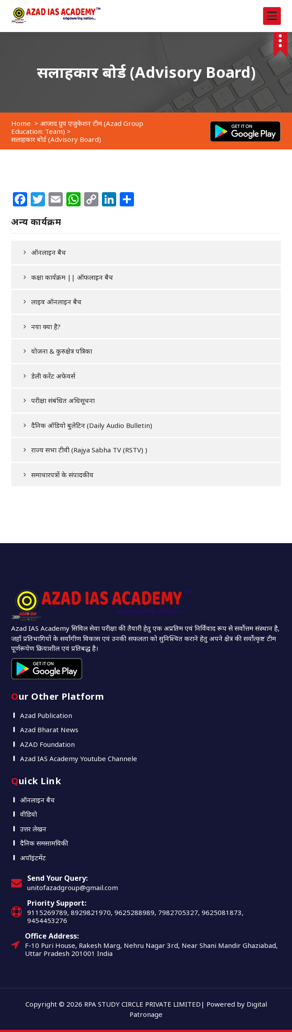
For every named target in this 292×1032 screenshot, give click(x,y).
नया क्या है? (46, 326)
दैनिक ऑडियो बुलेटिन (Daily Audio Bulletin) (91, 425)
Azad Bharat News (49, 729)
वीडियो (28, 814)
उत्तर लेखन (33, 828)
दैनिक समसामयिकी (44, 842)
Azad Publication (46, 715)
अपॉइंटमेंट (33, 857)
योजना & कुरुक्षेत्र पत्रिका (61, 351)
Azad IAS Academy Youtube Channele (78, 758)
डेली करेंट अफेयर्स (53, 375)
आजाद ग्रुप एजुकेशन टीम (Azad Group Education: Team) (77, 127)
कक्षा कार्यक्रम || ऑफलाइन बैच (72, 277)
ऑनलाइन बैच (48, 252)
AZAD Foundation (47, 744)
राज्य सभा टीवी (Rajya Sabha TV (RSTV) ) (89, 449)
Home (21, 123)
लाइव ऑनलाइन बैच (56, 301)
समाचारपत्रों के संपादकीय (62, 474)
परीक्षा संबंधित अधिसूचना (63, 400)
